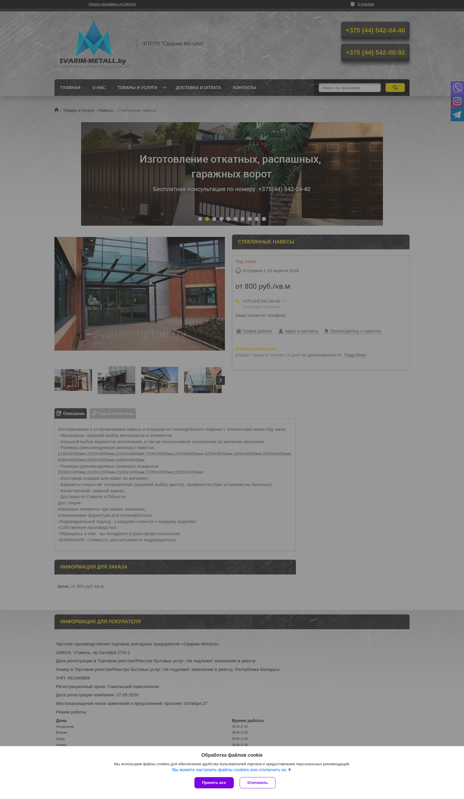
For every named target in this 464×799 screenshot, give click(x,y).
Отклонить (257, 782)
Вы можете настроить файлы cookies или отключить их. (229, 769)
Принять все (214, 782)
